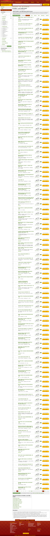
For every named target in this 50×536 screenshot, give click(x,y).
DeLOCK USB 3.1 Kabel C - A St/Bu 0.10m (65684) (25, 166)
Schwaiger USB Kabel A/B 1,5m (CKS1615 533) (25, 483)
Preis (31, 15)
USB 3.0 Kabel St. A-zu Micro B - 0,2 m (24, 79)
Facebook (38, 530)
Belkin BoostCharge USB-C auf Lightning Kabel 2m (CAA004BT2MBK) (25, 272)
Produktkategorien (5, 4)
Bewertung (42, 15)
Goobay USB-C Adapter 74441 (17, 503)
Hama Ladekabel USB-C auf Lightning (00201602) (24, 65)
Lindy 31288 (20, 179)
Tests (20, 525)
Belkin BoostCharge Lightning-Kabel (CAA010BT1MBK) (24, 184)
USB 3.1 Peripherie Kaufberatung (6, 51)
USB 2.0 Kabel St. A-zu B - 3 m (23, 411)
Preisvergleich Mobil (13, 526)
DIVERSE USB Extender (22, 430)
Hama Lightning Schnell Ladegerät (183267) (25, 276)
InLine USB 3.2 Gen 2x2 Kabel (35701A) (24, 258)
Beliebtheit (28, 15)
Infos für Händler (30, 525)
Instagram (38, 531)
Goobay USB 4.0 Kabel (16, 498)
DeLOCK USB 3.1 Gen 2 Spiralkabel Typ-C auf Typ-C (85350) (26, 390)
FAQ (28, 530)
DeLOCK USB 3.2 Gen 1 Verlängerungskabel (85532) (25, 223)
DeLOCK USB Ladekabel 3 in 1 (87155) (24, 328)
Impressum (39, 523)
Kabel (2, 8)
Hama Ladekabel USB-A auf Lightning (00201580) (24, 60)
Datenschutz (39, 524)
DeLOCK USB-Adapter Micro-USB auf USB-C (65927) (25, 137)
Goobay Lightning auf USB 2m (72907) (24, 394)
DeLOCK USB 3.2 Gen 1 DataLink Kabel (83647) (24, 100)
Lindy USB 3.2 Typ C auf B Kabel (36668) (25, 421)
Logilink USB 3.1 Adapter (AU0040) (24, 262)
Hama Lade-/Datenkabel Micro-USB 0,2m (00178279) (25, 155)
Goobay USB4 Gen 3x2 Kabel (17, 499)
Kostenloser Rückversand (32, 526)
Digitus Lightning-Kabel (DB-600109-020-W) (25, 123)
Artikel (20, 523)
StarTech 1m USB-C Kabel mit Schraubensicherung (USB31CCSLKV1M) (25, 440)
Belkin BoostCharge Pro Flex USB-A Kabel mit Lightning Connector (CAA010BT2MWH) (26, 198)
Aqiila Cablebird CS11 (16, 504)
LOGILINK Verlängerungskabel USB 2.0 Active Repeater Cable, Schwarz (26, 232)
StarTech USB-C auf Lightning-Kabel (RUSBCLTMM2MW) (24, 189)
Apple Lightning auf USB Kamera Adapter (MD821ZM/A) (25, 380)
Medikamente (12, 531)
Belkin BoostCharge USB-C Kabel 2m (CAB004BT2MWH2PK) (24, 474)
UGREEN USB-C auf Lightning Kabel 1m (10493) (25, 227)
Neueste (34, 15)
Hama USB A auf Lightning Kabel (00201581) (25, 296)
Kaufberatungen (21, 524)
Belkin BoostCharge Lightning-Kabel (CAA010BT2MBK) (24, 193)
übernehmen (9, 46)
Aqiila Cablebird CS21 (16, 505)
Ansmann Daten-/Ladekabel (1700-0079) (25, 28)
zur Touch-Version (26, 533)
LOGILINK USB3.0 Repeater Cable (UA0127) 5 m (26, 160)
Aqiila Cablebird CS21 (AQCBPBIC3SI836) (25, 375)
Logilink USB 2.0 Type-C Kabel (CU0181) (25, 300)
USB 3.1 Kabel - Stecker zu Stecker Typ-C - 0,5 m (26, 286)
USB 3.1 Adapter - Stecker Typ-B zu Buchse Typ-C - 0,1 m (25, 243)
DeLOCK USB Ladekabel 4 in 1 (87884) (24, 113)
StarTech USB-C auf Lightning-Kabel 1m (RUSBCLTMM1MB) (25, 105)
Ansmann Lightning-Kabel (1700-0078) (24, 464)
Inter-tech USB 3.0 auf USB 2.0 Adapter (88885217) (24, 365)
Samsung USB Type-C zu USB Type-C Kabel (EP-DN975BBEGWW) (25, 95)
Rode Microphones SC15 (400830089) (24, 478)
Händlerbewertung (31, 524)
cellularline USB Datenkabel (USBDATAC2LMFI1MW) (23, 282)
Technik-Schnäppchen (13, 523)
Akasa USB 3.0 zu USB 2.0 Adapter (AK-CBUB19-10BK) (25, 319)
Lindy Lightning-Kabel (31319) (23, 435)
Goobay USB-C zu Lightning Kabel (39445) (25, 207)
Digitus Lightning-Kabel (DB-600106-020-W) (25, 314)
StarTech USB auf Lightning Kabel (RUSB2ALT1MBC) (24, 333)
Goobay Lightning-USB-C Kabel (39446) (25, 146)
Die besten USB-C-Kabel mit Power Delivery (8, 50)
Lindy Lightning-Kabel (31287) (23, 356)
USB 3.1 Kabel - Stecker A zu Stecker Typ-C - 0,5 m (25, 74)
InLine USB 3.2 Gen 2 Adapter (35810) (24, 23)
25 (41, 491)
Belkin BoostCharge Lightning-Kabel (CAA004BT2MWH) (24, 371)
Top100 (11, 524)
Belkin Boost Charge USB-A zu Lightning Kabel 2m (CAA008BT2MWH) (25, 342)
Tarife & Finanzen (12, 532)
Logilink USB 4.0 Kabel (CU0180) (23, 56)
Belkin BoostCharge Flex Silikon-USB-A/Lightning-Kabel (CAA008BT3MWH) (24, 109)
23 (29, 491)
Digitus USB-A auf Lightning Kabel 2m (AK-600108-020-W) (25, 142)
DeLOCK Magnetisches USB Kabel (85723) (25, 384)
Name (38, 15)
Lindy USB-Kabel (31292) (22, 398)
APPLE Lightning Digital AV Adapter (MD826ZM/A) (24, 217)
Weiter (32, 491)
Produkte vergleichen (16, 15)
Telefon (11, 530)
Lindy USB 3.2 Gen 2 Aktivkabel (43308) (24, 37)
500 (45, 491)
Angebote (47, 15)
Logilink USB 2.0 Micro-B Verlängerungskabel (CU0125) (26, 41)
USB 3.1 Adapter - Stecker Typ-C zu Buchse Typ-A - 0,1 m (25, 248)
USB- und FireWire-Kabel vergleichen (38, 493)
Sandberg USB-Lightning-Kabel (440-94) (25, 305)
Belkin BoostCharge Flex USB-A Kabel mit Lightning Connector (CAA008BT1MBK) (25, 426)
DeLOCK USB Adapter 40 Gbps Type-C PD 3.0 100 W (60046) (26, 324)
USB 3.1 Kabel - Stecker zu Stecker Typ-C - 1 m (25, 90)
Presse (38, 525)
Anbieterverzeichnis (31, 523)
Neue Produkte (12, 525)
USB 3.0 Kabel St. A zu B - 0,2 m (23, 117)
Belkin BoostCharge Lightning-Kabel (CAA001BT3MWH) (24, 267)
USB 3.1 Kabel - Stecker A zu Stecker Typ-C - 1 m (26, 17)
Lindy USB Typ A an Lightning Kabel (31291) (25, 127)
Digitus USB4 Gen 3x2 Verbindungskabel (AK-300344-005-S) (26, 175)
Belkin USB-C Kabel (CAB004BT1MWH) (24, 455)
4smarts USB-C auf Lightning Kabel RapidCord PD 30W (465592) (24, 132)
